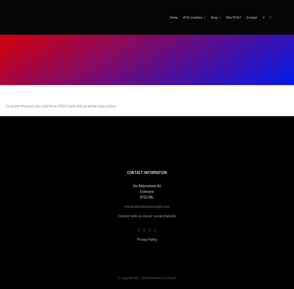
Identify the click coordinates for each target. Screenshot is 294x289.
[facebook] (139, 230)
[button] (264, 17)
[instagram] (144, 230)
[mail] (155, 230)
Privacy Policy (147, 239)
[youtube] (150, 230)
